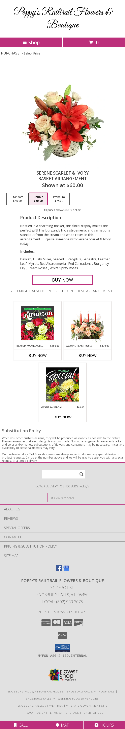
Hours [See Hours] (104, 725)
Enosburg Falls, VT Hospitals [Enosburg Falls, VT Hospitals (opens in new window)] (91, 691)
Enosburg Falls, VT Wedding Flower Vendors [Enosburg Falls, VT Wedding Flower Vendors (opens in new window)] (62, 698)
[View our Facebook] (59, 570)
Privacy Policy (33, 712)
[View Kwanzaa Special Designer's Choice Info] (62, 384)
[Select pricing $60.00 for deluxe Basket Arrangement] (38, 199)
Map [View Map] (62, 725)
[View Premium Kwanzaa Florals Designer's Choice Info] (37, 322)
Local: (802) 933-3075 (62, 601)
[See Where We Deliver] (62, 497)
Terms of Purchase (64, 712)
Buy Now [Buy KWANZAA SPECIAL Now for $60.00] (63, 417)
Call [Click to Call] (21, 725)
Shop (31, 42)
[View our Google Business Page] (66, 570)
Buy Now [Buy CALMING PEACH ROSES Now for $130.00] (88, 355)
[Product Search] (63, 474)
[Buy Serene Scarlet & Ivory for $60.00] (62, 280)
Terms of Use (92, 712)
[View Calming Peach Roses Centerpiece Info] (87, 322)
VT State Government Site (86, 705)
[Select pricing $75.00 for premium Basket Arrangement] (58, 199)
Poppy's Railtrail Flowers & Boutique (62, 18)
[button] (62, 648)
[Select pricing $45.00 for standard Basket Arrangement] (17, 199)
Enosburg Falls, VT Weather (40, 705)
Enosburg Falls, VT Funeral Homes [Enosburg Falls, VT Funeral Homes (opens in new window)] (36, 691)
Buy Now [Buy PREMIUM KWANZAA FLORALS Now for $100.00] (38, 355)
